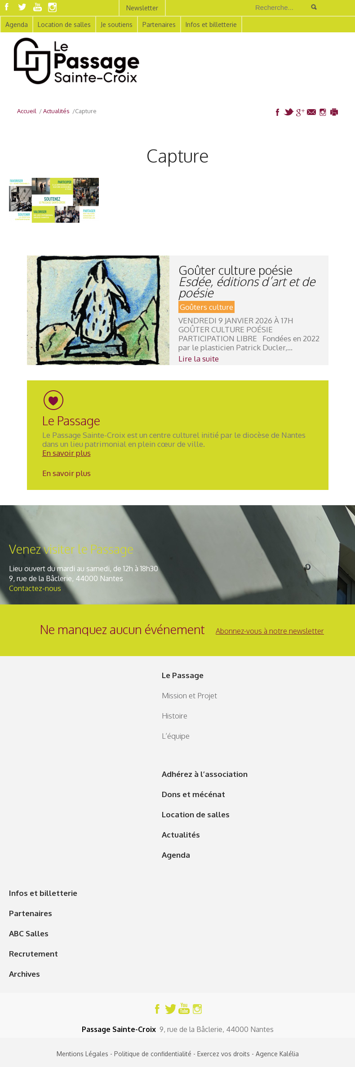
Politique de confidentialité (152, 1054)
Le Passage (183, 675)
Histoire (174, 715)
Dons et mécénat (193, 794)
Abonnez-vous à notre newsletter (270, 630)
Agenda (16, 24)
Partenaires (159, 24)
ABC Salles (29, 933)
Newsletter (142, 8)
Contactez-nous (35, 588)
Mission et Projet (189, 695)
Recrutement (33, 953)
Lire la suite (198, 358)
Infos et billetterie (211, 24)
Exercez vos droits (223, 1054)
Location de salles (64, 24)
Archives (24, 974)
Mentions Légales (82, 1054)
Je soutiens (117, 24)
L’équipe (176, 736)
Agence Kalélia (277, 1054)
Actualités (181, 834)
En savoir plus (66, 453)
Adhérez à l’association (205, 774)
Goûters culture (206, 307)
